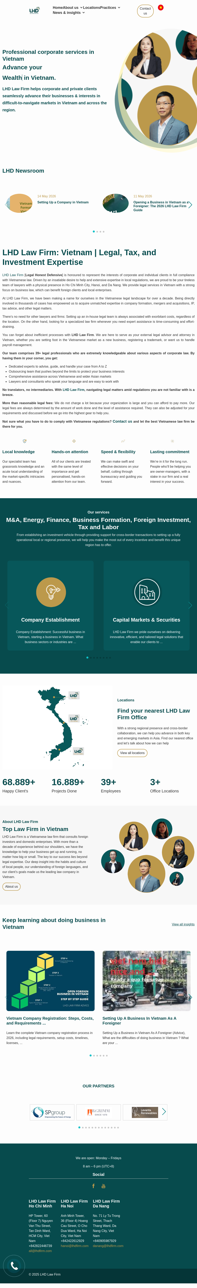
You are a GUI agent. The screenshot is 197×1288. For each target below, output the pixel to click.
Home (58, 8)
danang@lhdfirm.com (108, 1246)
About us (73, 8)
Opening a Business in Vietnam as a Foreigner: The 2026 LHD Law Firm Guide (160, 206)
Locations (91, 8)
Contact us (145, 11)
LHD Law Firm (12, 275)
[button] (190, 204)
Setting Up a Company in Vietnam (63, 202)
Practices (110, 8)
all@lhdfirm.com (40, 1251)
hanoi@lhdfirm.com (74, 1246)
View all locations (132, 753)
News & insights (69, 13)
